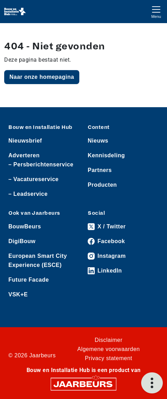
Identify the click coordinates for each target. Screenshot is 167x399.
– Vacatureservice (33, 179)
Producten (102, 185)
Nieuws (98, 141)
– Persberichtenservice (40, 164)
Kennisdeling (106, 155)
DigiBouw (22, 241)
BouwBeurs (24, 226)
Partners (100, 170)
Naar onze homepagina (41, 77)
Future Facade (28, 280)
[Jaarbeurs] (83, 383)
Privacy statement (108, 358)
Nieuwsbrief (25, 141)
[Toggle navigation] (156, 11)
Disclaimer (109, 340)
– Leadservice (28, 194)
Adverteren (23, 155)
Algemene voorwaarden (108, 349)
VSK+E (18, 294)
